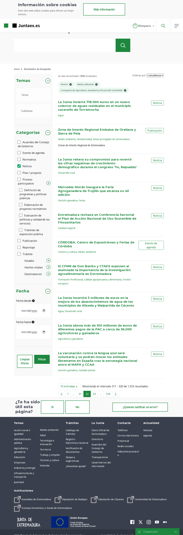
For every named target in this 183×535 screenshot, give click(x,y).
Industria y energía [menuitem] (24, 467)
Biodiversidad (84, 139)
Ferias (82, 200)
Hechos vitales (34, 267)
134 (109, 394)
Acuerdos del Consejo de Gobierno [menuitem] (99, 448)
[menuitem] (32, 499)
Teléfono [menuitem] (122, 430)
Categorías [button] (28, 133)
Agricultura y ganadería (70, 338)
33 (95, 394)
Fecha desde (25, 301)
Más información (104, 9)
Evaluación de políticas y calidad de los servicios (35, 219)
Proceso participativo (26, 181)
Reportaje (26, 247)
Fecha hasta (25, 322)
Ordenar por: (139, 75)
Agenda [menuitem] (147, 435)
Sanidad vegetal (66, 228)
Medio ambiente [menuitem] (49, 429)
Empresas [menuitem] (19, 462)
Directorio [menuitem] (97, 439)
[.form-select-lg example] (33, 95)
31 (81, 394)
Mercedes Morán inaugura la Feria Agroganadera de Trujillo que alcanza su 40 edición (93, 191)
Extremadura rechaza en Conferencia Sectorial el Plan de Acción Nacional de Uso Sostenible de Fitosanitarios (97, 218)
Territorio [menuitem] (45, 449)
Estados (29, 261)
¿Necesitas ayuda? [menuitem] (76, 466)
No (77, 407)
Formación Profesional (70, 279)
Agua (61, 115)
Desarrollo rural (66, 172)
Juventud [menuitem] (19, 482)
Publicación (27, 241)
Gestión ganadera (67, 200)
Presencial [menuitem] (123, 440)
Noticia (25, 166)
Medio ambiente (67, 139)
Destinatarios (33, 274)
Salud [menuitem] (43, 435)
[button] (143, 26)
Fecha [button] (22, 291)
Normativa (27, 159)
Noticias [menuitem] (147, 430)
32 (88, 394)
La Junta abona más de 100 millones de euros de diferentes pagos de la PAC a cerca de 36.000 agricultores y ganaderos (97, 329)
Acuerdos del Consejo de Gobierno (33, 144)
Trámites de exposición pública (31, 232)
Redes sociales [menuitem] (125, 446)
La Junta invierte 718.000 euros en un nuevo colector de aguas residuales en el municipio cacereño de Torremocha (94, 106)
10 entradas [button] (70, 386)
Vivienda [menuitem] (44, 465)
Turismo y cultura (67, 251)
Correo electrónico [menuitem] (128, 435)
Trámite (25, 254)
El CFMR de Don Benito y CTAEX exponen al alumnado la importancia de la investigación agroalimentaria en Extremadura (94, 270)
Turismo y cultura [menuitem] (49, 460)
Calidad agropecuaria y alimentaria (102, 279)
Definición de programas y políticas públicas (33, 194)
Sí (52, 407)
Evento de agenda (31, 153)
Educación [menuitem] (19, 457)
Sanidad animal (87, 370)
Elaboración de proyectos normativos (33, 207)
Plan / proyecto (29, 173)
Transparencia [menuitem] (100, 457)
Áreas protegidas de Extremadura (111, 139)
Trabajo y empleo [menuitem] (50, 454)
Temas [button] (23, 81)
